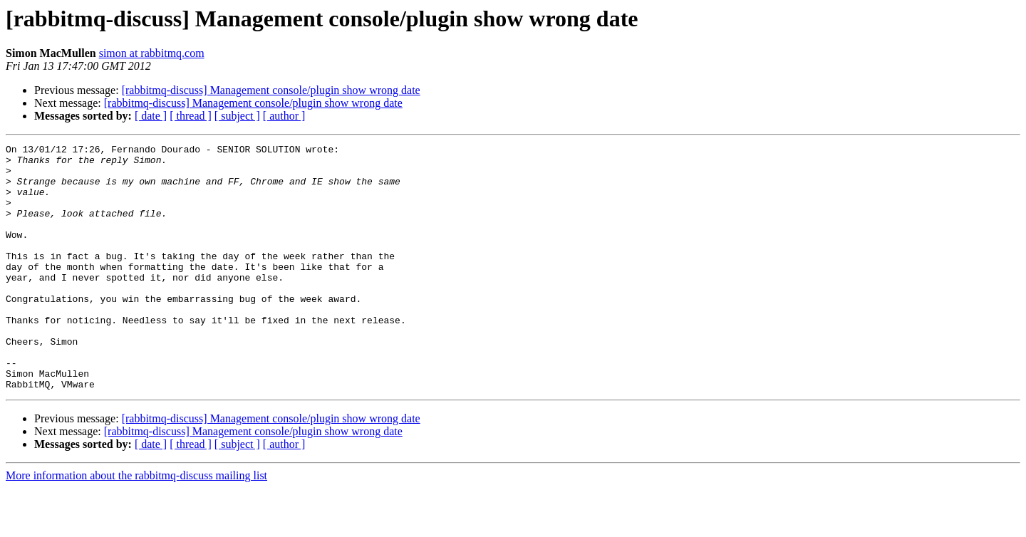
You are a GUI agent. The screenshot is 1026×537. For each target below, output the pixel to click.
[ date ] (151, 116)
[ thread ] (191, 116)
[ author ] (284, 116)
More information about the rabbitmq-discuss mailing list (136, 524)
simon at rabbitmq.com (151, 53)
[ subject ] (237, 116)
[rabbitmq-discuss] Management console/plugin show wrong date (271, 90)
